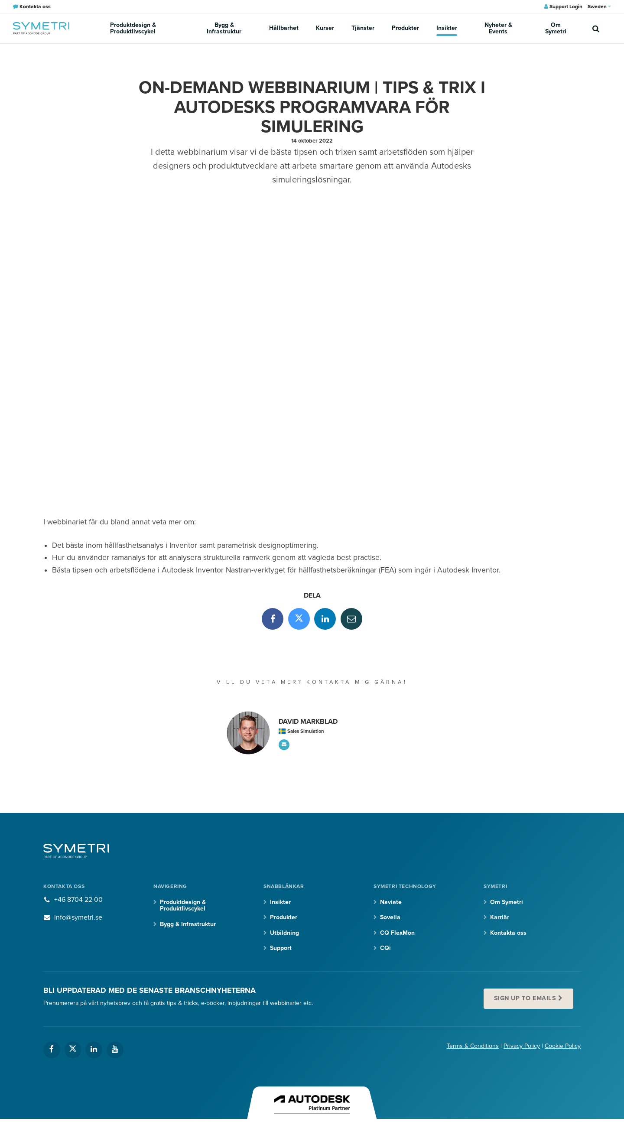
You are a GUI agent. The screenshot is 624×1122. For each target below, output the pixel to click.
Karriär (499, 917)
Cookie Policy (563, 1046)
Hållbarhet (284, 28)
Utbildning (284, 933)
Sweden (599, 6)
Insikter (446, 28)
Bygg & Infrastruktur (224, 28)
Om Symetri (555, 28)
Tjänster (362, 28)
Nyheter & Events (498, 28)
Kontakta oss (508, 933)
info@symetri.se (78, 917)
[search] (596, 28)
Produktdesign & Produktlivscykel (133, 28)
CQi (385, 948)
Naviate (391, 902)
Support (281, 948)
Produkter (405, 28)
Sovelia (390, 917)
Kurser (325, 28)
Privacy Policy (522, 1046)
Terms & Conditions (473, 1046)
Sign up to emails (525, 998)
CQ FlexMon (397, 933)
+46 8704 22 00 (78, 899)
